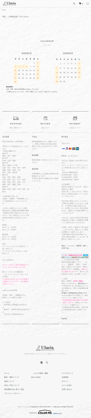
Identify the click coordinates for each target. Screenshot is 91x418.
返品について (7, 382)
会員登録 (63, 377)
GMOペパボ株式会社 (53, 407)
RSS (33, 377)
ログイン (63, 382)
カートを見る (65, 386)
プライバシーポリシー (10, 394)
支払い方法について (9, 386)
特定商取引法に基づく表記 (12, 390)
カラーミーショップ (24, 407)
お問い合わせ (65, 390)
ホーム (4, 10)
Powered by (45, 412)
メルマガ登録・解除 (38, 374)
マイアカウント (65, 374)
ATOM (38, 377)
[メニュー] (87, 3)
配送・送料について (9, 377)
